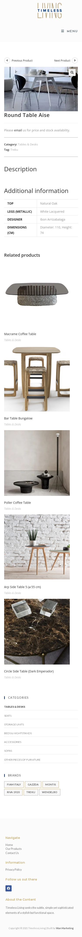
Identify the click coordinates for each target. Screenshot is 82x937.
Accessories (12, 742)
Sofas (8, 750)
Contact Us (12, 853)
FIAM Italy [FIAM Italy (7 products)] (14, 784)
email (18, 130)
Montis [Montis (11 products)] (50, 784)
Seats (7, 715)
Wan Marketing (64, 928)
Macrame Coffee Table (20, 334)
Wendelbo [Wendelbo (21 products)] (49, 792)
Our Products (13, 848)
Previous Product (22, 60)
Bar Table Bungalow (18, 418)
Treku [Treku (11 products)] (30, 792)
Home (9, 845)
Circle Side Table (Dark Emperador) (29, 671)
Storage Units (14, 724)
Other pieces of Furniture (22, 759)
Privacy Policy (13, 869)
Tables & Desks (28, 144)
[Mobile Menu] (69, 31)
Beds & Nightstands (18, 733)
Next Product (62, 60)
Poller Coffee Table (17, 502)
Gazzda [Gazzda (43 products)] (33, 784)
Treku (14, 150)
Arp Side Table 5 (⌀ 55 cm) (22, 587)
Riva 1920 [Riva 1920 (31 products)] (13, 792)
